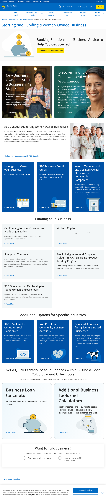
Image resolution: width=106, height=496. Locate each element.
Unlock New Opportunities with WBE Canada (22, 156)
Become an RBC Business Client (50, 50)
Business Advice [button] (83, 14)
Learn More (11, 112)
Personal (4, 1)
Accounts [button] (5, 14)
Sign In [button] (100, 7)
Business (11, 1)
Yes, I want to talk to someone (39, 458)
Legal (3, 492)
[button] (67, 7)
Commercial (20, 1)
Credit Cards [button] (16, 14)
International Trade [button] (67, 14)
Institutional (36, 1)
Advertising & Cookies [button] (37, 492)
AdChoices (99, 1)
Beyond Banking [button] (97, 14)
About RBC (46, 1)
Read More (9, 207)
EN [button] (91, 7)
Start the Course (65, 112)
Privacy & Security (22, 492)
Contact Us (84, 7)
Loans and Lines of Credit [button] (32, 14)
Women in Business (26, 19)
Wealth (28, 1)
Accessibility (10, 492)
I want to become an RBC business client (73, 459)
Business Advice (13, 19)
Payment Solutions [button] (51, 14)
